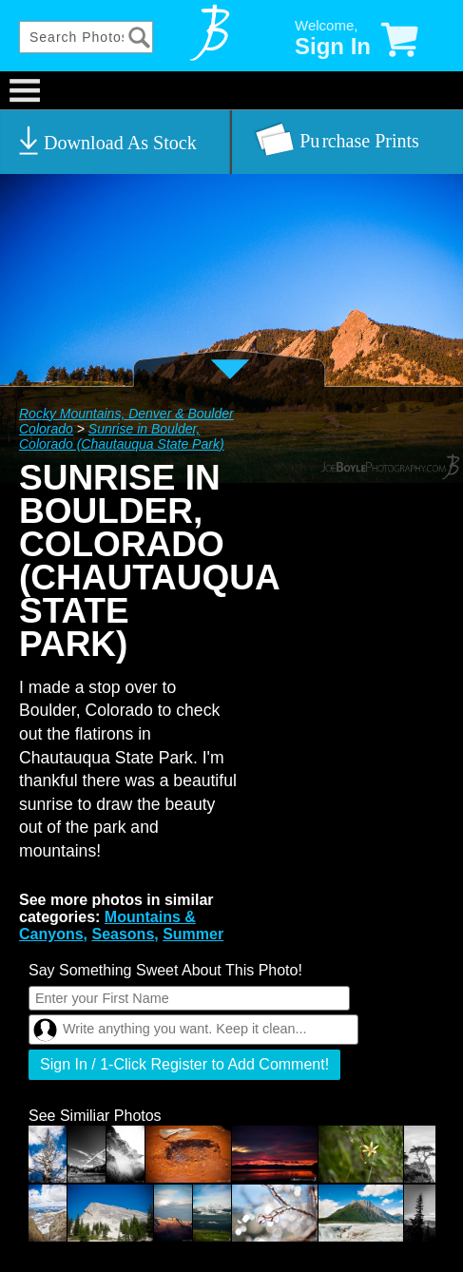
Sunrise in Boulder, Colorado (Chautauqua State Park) (121, 436)
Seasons (122, 934)
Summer (193, 934)
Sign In (333, 46)
